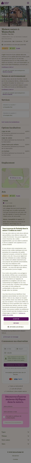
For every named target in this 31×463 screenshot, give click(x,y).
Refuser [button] (16, 323)
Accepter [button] (16, 319)
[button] (15, 327)
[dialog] (15, 278)
